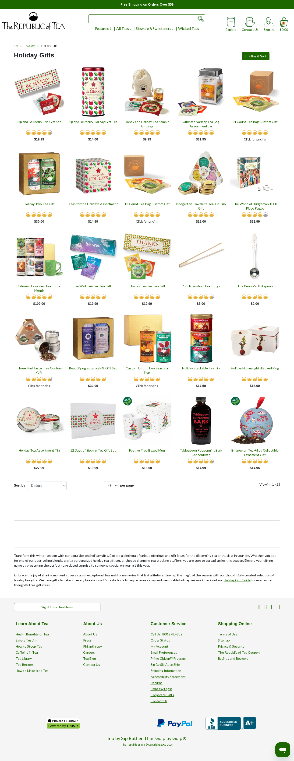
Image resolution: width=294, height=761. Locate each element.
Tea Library (24, 658)
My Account (159, 646)
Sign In (269, 26)
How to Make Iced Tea (32, 671)
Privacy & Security (231, 646)
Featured (103, 28)
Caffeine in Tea (27, 652)
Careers (89, 652)
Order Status (160, 640)
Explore (231, 26)
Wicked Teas (188, 28)
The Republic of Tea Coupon (239, 652)
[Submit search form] (201, 19)
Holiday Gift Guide (237, 580)
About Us (92, 623)
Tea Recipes (25, 664)
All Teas (123, 28)
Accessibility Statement (168, 677)
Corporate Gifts (162, 695)
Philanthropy (92, 646)
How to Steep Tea (29, 646)
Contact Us (250, 26)
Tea (16, 46)
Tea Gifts (29, 46)
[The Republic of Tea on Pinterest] (259, 608)
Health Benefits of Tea (32, 634)
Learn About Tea (32, 623)
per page (119, 485)
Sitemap (224, 640)
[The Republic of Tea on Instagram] (279, 608)
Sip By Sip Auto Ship (165, 664)
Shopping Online (234, 623)
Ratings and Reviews (233, 658)
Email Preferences (164, 652)
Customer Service (168, 623)
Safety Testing (26, 640)
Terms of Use (227, 634)
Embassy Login (161, 689)
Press (87, 640)
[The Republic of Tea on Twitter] (266, 608)
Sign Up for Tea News (57, 607)
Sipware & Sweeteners (155, 28)
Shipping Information (166, 671)
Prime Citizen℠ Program (168, 658)
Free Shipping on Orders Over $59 (147, 4)
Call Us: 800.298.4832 (166, 634)
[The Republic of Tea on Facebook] (272, 608)
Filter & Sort (255, 56)
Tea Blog (89, 658)
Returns (157, 683)
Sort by (19, 485)
